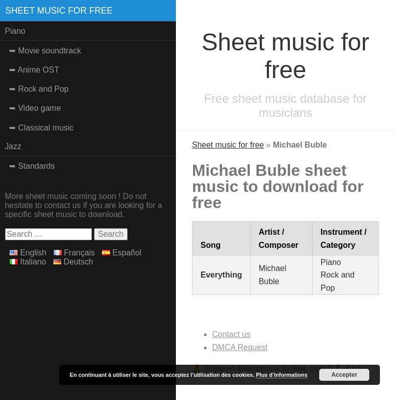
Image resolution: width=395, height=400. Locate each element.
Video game (39, 108)
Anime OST (38, 69)
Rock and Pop (43, 89)
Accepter (344, 374)
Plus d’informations (282, 375)
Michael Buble (272, 275)
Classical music (45, 127)
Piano (15, 31)
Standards (36, 166)
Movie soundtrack (49, 50)
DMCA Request (239, 347)
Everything (221, 275)
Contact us (231, 334)
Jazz (13, 146)
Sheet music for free (59, 11)
